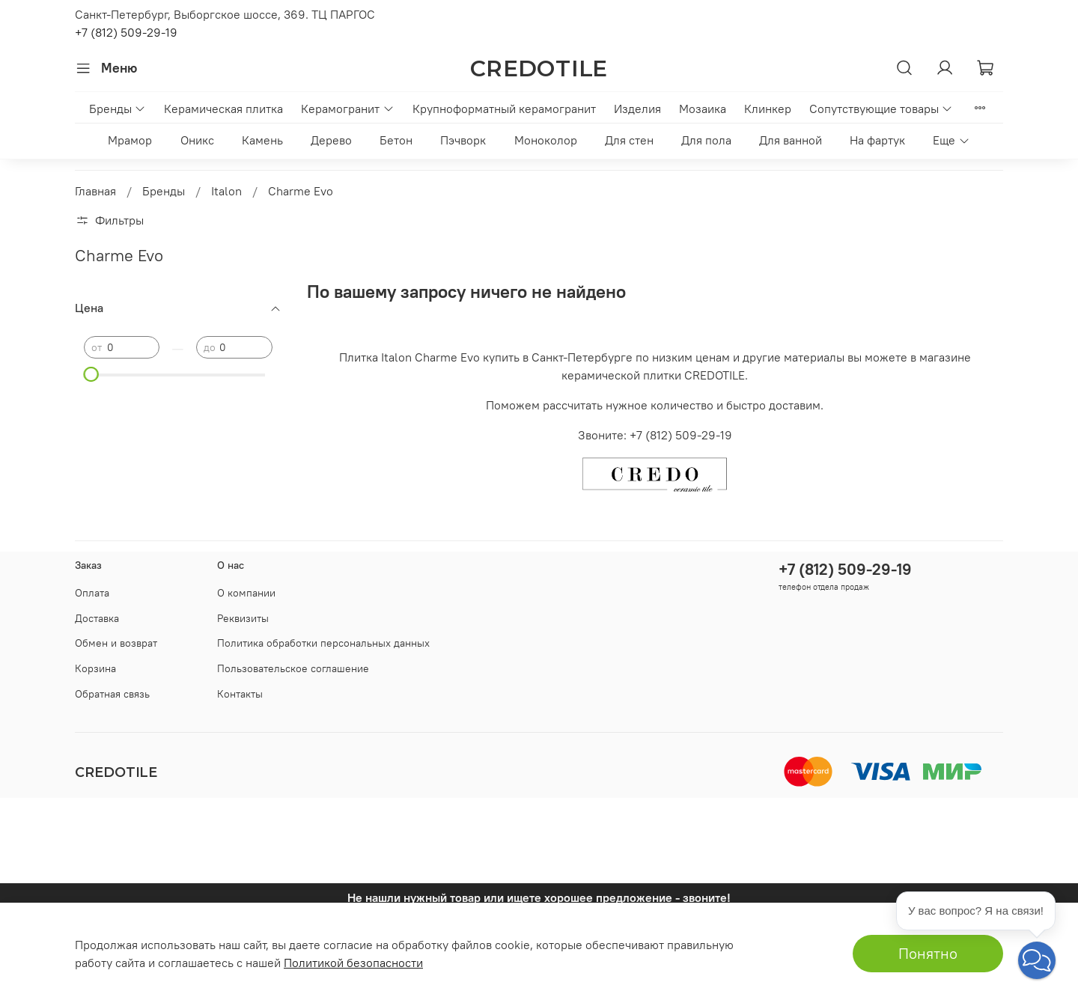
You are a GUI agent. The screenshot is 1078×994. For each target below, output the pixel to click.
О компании (246, 593)
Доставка (97, 618)
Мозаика (702, 108)
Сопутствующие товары (881, 108)
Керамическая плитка (223, 108)
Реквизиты (243, 618)
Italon (226, 190)
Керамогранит (347, 108)
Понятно (927, 953)
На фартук (877, 139)
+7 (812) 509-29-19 (126, 32)
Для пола (706, 139)
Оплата (92, 593)
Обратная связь (112, 694)
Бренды (117, 108)
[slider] (91, 374)
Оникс (197, 139)
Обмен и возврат (116, 643)
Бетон (396, 139)
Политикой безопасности (353, 962)
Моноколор (545, 139)
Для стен (629, 139)
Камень (262, 139)
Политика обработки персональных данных (323, 643)
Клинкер (767, 108)
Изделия (637, 108)
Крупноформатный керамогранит (504, 108)
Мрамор (130, 139)
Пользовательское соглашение (293, 668)
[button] (1037, 960)
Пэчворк (463, 139)
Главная (95, 190)
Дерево (331, 139)
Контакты (240, 694)
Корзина (95, 668)
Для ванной (790, 139)
